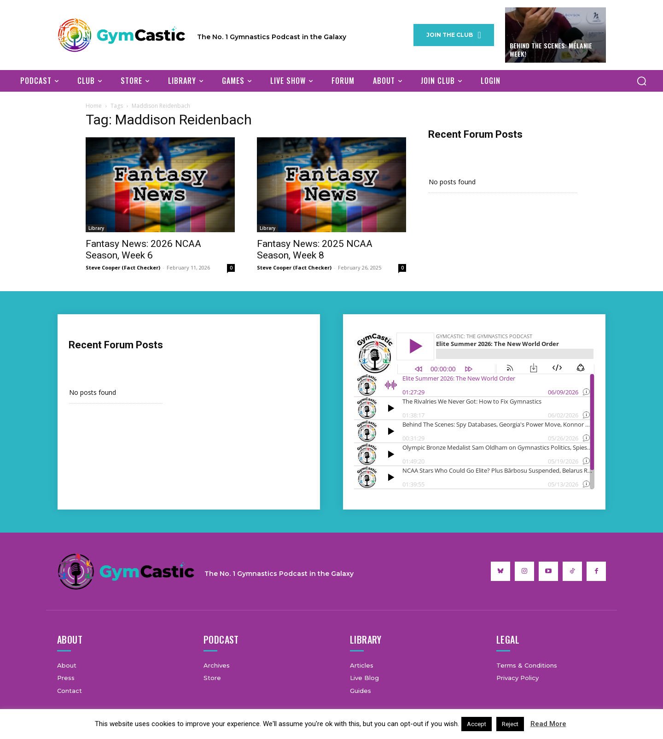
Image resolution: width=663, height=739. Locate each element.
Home (94, 106)
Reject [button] (510, 724)
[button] (641, 80)
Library (96, 228)
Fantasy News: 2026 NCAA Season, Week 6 (143, 249)
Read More (548, 724)
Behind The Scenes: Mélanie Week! (551, 50)
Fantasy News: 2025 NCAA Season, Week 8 (314, 249)
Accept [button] (476, 724)
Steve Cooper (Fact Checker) (123, 267)
